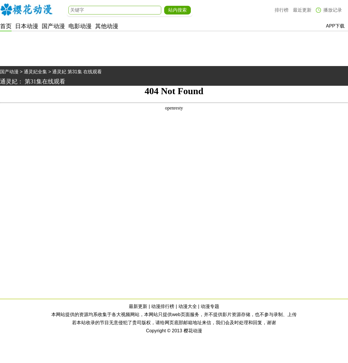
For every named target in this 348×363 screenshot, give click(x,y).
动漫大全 (187, 306)
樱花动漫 (26, 9)
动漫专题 (210, 306)
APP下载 (335, 25)
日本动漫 (26, 26)
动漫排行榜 (162, 306)
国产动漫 (53, 26)
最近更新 (302, 10)
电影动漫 (80, 26)
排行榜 (282, 10)
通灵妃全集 (35, 71)
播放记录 (332, 10)
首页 (6, 26)
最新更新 (138, 306)
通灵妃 (8, 81)
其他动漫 (106, 26)
